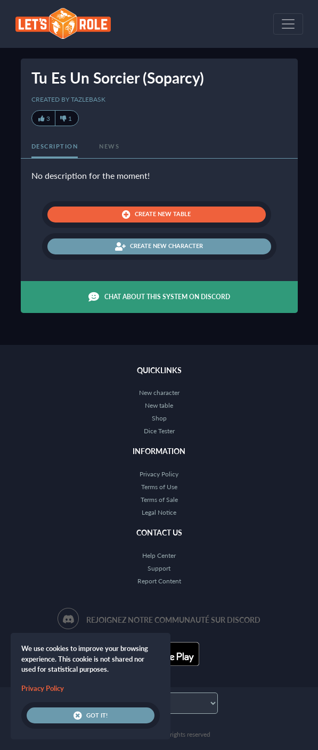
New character (159, 393)
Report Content (159, 581)
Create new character (159, 246)
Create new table (156, 214)
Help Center (159, 555)
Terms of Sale (159, 500)
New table (159, 405)
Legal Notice (159, 512)
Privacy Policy (159, 474)
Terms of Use (159, 487)
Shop (159, 418)
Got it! (91, 715)
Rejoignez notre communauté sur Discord (173, 619)
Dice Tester (159, 431)
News (109, 146)
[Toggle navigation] (288, 24)
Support (159, 568)
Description (54, 146)
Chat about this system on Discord (159, 297)
